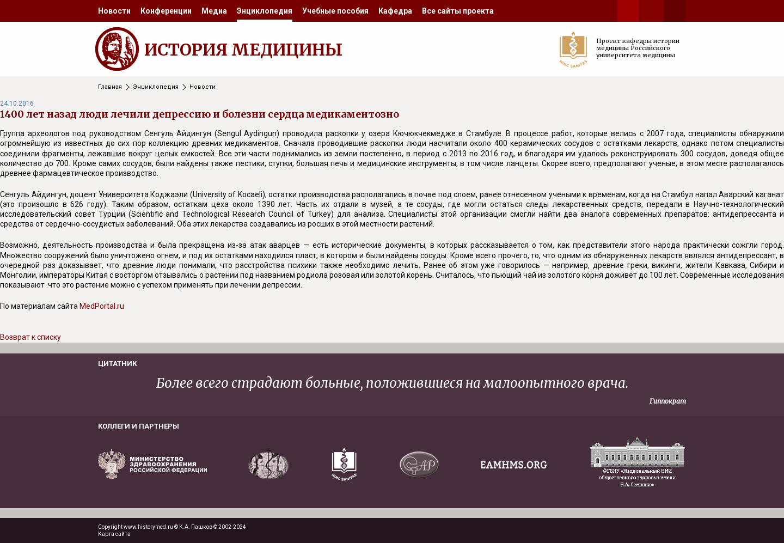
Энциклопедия (264, 11)
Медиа (214, 11)
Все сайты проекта (458, 11)
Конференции (166, 11)
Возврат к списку (30, 337)
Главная (110, 86)
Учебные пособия (335, 11)
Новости (114, 11)
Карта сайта (114, 534)
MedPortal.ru (101, 306)
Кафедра (395, 11)
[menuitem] (114, 11)
